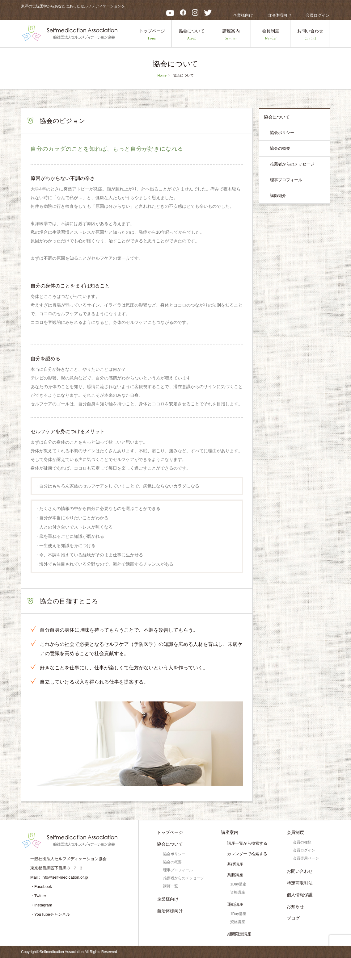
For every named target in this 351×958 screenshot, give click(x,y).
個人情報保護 (300, 894)
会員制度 (270, 34)
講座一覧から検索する (247, 843)
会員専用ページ (306, 858)
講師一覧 (170, 886)
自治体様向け (279, 15)
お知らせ (295, 906)
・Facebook (41, 886)
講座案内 (231, 34)
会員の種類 (302, 842)
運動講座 (235, 904)
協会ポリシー (282, 132)
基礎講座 (235, 864)
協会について (191, 34)
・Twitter (38, 895)
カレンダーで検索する (247, 853)
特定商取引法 (300, 883)
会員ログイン (318, 15)
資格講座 (237, 892)
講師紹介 (278, 195)
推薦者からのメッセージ (292, 164)
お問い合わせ (310, 34)
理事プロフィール (286, 180)
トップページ (152, 34)
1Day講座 (238, 884)
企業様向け (243, 15)
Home (161, 75)
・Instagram (41, 905)
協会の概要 (280, 148)
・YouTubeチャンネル (50, 914)
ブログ (293, 918)
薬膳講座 (235, 874)
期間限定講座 (239, 934)
